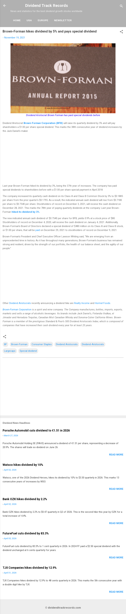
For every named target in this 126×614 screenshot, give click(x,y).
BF (5, 344)
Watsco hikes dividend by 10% (23, 464)
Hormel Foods (102, 303)
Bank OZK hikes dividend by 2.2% (25, 499)
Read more (116, 454)
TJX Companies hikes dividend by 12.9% (30, 567)
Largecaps (9, 350)
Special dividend (28, 350)
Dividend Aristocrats (20, 303)
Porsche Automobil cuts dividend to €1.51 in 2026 (36, 430)
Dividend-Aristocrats (93, 344)
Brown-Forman (19, 344)
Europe (43, 20)
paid (37, 230)
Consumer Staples (42, 344)
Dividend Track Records (46, 5)
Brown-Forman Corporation (17, 309)
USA (29, 20)
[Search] (121, 7)
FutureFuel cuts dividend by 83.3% (26, 533)
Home (17, 20)
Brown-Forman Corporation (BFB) (43, 123)
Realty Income (82, 303)
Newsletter (63, 20)
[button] (121, 32)
